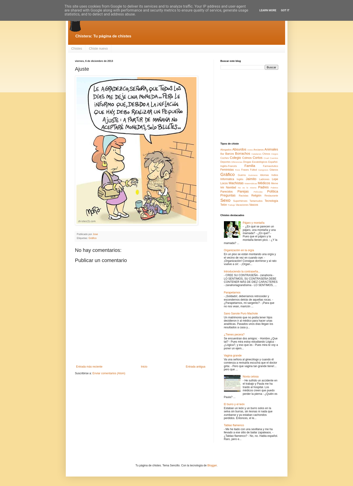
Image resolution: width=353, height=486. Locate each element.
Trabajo (231, 205)
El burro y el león (234, 404)
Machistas (236, 183)
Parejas (243, 191)
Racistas (243, 195)
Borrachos (242, 153)
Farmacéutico (270, 166)
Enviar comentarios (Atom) (109, 373)
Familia (249, 166)
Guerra (242, 175)
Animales (271, 149)
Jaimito (251, 179)
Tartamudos (256, 200)
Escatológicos (260, 161)
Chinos (266, 153)
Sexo (225, 200)
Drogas (247, 161)
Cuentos (274, 158)
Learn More (267, 10)
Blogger (212, 465)
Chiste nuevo (98, 48)
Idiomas (264, 175)
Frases (245, 169)
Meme (274, 183)
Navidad (231, 187)
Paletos (274, 187)
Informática (227, 179)
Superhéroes (240, 200)
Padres (263, 187)
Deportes (225, 161)
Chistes (76, 48)
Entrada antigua (195, 366)
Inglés (240, 179)
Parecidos (226, 191)
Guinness (253, 175)
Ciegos (274, 154)
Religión (256, 195)
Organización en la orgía (239, 250)
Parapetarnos (232, 292)
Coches (224, 158)
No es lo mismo (247, 187)
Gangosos (263, 170)
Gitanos (273, 169)
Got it (285, 10)
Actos (250, 149)
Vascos (253, 204)
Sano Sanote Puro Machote (241, 313)
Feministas (227, 169)
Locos (224, 183)
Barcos (229, 153)
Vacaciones (242, 204)
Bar (222, 153)
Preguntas (228, 195)
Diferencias (236, 162)
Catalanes (256, 154)
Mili (222, 187)
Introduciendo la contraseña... (242, 271)
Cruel (266, 158)
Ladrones (264, 179)
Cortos (257, 158)
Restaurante (271, 195)
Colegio (235, 158)
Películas (257, 191)
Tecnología (271, 200)
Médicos (264, 183)
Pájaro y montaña (253, 222)
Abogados (226, 149)
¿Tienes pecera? (234, 334)
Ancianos (258, 149)
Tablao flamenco (234, 425)
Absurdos (239, 149)
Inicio (144, 366)
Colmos (247, 158)
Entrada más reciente (89, 366)
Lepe (275, 179)
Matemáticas (250, 183)
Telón (223, 204)
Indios (275, 175)
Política (272, 191)
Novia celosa (251, 376)
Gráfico (93, 238)
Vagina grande (233, 355)
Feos (237, 170)
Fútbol (253, 169)
